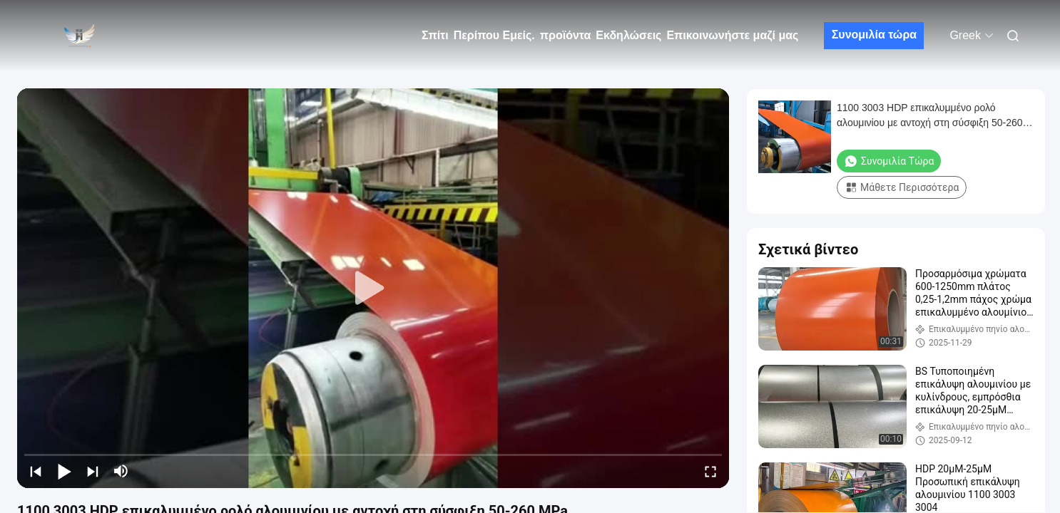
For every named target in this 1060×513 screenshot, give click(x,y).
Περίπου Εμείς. (494, 35)
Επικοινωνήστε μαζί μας (732, 35)
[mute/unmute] (121, 471)
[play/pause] (64, 471)
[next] (92, 471)
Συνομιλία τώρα (874, 34)
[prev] (35, 471)
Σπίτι (435, 35)
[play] (373, 288)
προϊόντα (565, 35)
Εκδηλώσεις (628, 35)
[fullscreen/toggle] (710, 471)
